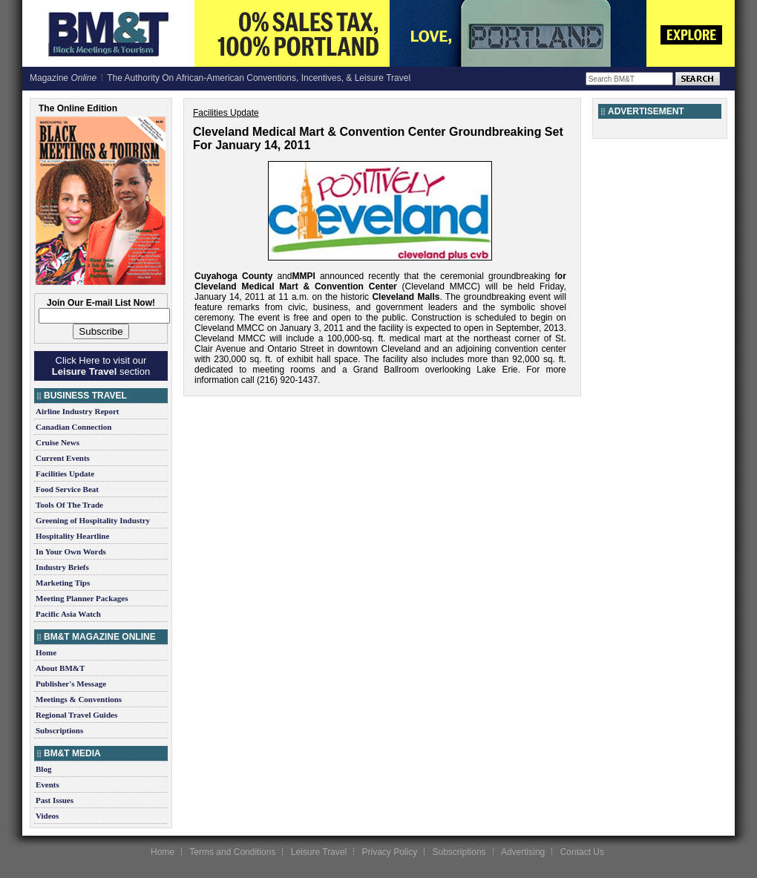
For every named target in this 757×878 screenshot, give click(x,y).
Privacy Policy (389, 852)
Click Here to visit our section (101, 366)
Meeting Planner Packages (82, 598)
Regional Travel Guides (76, 714)
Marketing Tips (63, 582)
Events (47, 784)
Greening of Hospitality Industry (93, 520)
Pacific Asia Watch (68, 613)
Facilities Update (65, 473)
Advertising (523, 852)
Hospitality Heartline (72, 535)
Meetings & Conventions (79, 699)
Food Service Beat (67, 489)
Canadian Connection (73, 426)
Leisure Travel (319, 852)
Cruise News (57, 442)
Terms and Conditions (232, 852)
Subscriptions (59, 730)
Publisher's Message (71, 683)
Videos (47, 815)
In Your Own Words (71, 551)
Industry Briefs (62, 567)
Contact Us (582, 852)
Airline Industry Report (77, 411)
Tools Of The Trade (69, 504)
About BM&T (60, 668)
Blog (43, 768)
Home (46, 652)
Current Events (63, 457)
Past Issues (54, 800)
